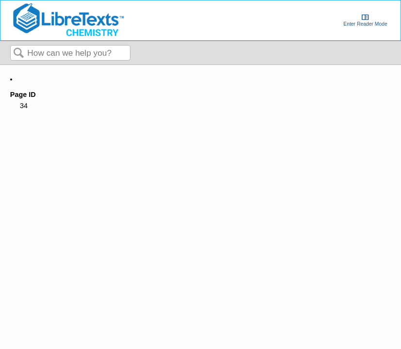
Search (19, 53)
